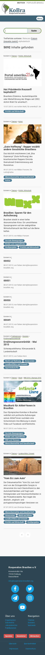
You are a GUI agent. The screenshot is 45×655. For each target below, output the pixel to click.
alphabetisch (24, 41)
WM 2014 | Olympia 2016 (32, 378)
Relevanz (27, 38)
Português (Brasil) (35, 3)
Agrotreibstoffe (11, 368)
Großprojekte (10, 247)
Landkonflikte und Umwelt (16, 364)
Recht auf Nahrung (13, 361)
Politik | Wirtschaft (24, 56)
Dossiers (25, 336)
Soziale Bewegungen (14, 240)
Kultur (20, 121)
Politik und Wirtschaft (14, 111)
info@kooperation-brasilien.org (21, 581)
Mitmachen (34, 636)
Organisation (10, 620)
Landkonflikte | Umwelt (26, 453)
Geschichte (9, 623)
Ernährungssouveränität (12, 338)
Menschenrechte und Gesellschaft (19, 177)
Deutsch (21, 3)
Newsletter (21, 636)
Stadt (20, 378)
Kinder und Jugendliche (15, 244)
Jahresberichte (11, 625)
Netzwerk (31, 625)
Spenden (8, 636)
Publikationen (16, 336)
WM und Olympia (12, 440)
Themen (14, 56)
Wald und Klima (25, 515)
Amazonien (29, 361)
